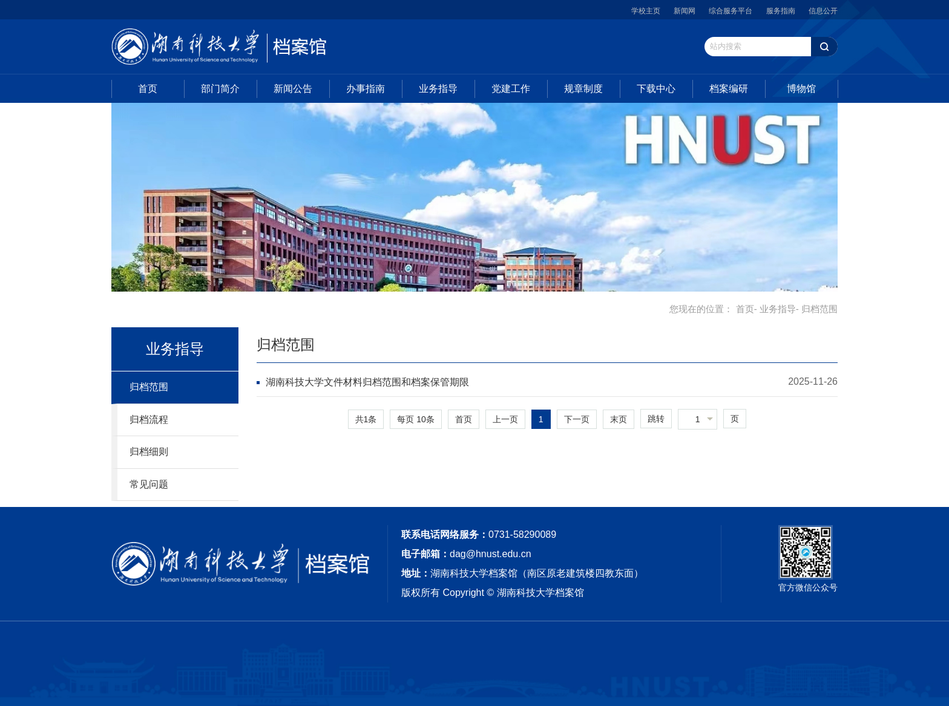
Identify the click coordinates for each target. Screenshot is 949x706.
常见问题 (149, 484)
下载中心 (656, 88)
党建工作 (510, 88)
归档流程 (149, 419)
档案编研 (728, 88)
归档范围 (149, 387)
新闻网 (684, 11)
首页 (147, 88)
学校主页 (645, 11)
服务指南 (780, 11)
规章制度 (583, 88)
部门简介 (220, 88)
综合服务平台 (730, 11)
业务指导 (438, 88)
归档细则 (149, 451)
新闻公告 (293, 88)
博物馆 (801, 88)
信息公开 (823, 11)
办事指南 (365, 88)
